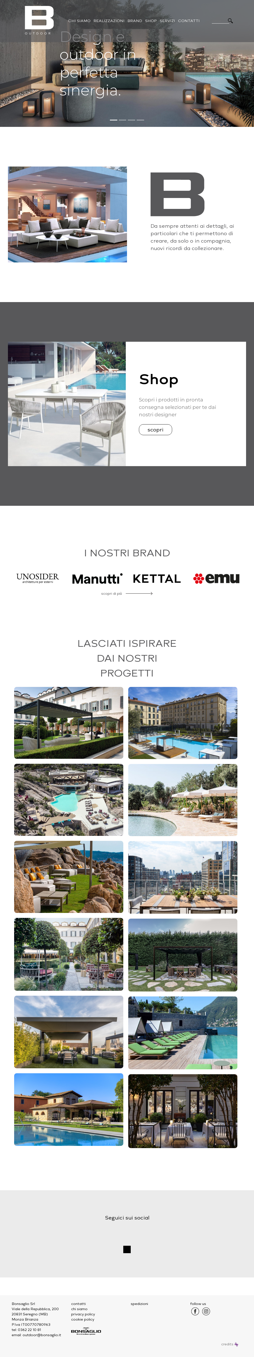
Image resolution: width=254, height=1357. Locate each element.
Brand (134, 21)
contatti (78, 1304)
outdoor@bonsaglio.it (42, 1335)
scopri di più (111, 594)
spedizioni (139, 1304)
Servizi (167, 21)
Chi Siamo (79, 21)
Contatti (189, 21)
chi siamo (79, 1309)
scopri (155, 430)
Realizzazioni (109, 21)
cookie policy (82, 1319)
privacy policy (83, 1314)
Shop (151, 21)
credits (229, 1344)
